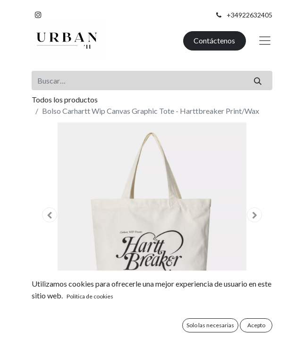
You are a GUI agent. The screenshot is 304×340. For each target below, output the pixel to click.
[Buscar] (258, 80)
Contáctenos (214, 40)
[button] (50, 215)
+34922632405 (249, 15)
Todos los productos (65, 99)
